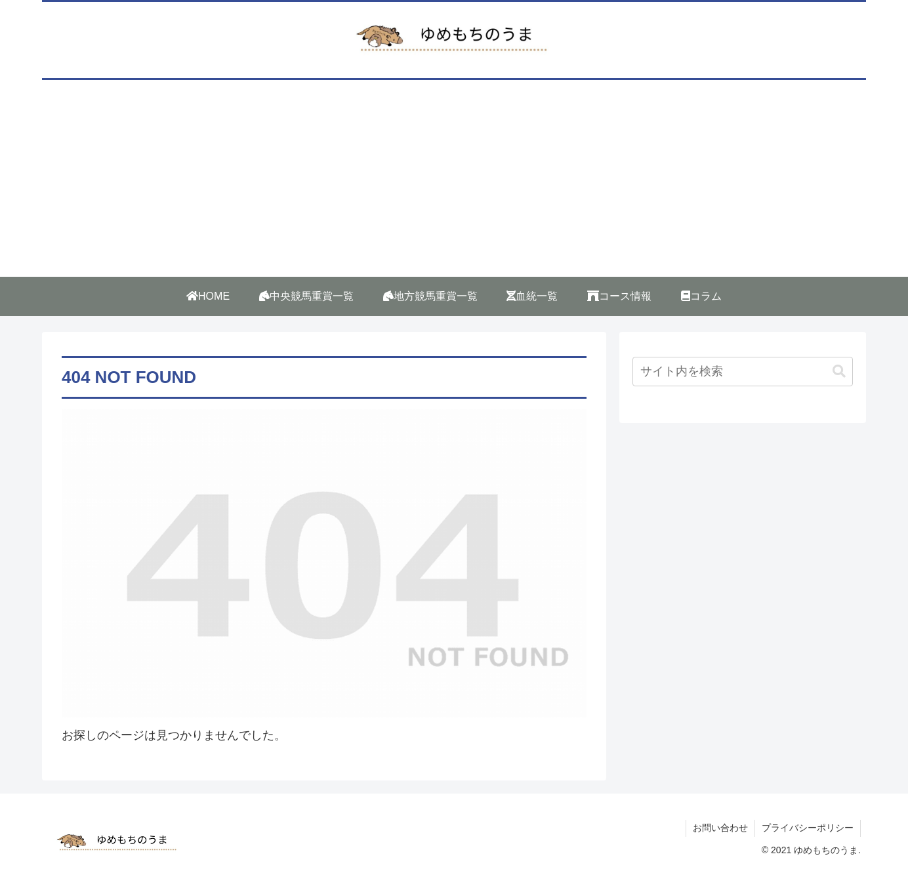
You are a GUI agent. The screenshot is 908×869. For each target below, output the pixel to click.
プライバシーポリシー (808, 827)
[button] (839, 371)
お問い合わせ (720, 827)
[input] (742, 371)
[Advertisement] (454, 178)
